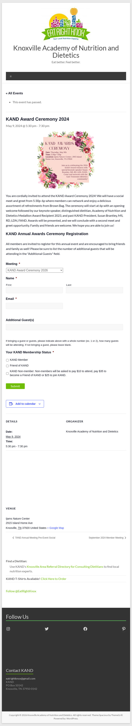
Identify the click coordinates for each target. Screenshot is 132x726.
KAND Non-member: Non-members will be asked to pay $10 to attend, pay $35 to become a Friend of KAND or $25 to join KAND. (58, 373)
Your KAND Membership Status (30, 352)
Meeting (13, 263)
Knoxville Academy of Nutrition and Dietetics (66, 51)
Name (11, 278)
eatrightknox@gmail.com (20, 678)
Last (68, 284)
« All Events (14, 93)
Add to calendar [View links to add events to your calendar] (25, 403)
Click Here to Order (53, 578)
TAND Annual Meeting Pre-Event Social (35, 537)
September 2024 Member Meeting (106, 537)
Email (11, 298)
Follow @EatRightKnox (21, 591)
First (9, 284)
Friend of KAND (19, 365)
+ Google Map (55, 527)
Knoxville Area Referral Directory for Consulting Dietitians (65, 566)
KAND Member (19, 359)
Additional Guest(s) (20, 320)
